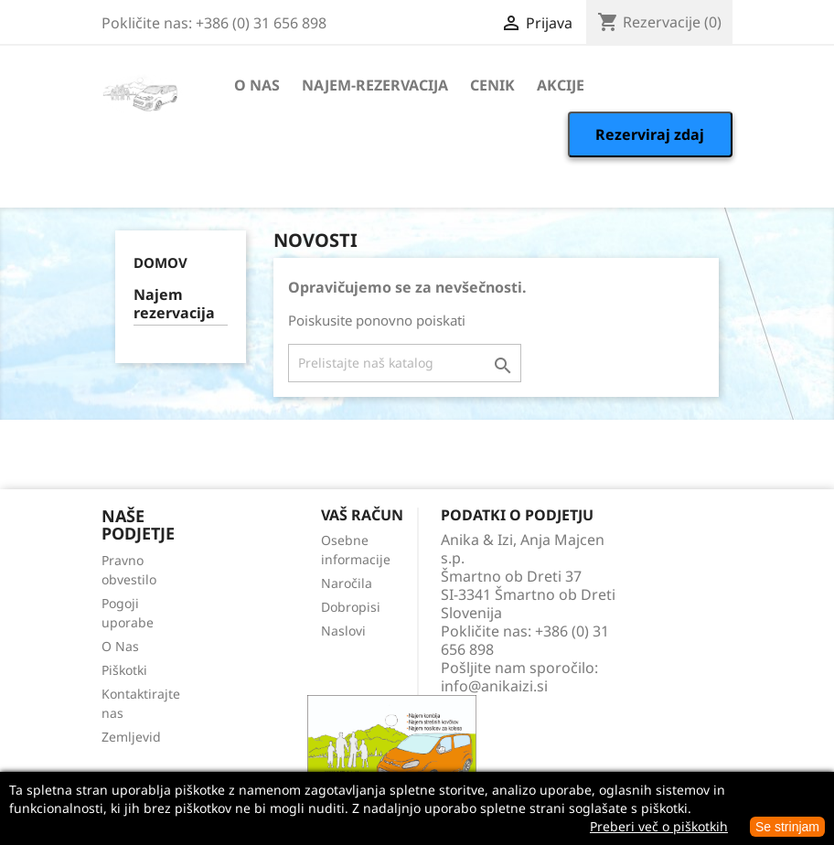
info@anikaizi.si (494, 686)
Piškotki (124, 670)
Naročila (346, 583)
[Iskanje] (404, 363)
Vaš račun (362, 515)
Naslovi (343, 630)
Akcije (560, 85)
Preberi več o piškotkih (659, 826)
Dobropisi (350, 606)
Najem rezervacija (174, 304)
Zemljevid (131, 736)
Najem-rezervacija (375, 85)
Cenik (492, 85)
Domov (160, 262)
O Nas (257, 85)
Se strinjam (787, 826)
